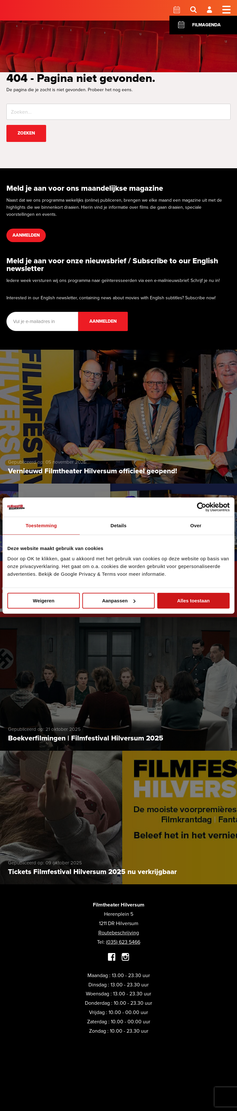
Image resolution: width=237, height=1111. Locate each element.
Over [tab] (195, 525)
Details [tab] (118, 525)
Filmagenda (206, 25)
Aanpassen (118, 600)
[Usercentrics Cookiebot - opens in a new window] (202, 507)
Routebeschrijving (118, 932)
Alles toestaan (193, 600)
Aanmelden (26, 235)
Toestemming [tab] (41, 525)
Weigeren (43, 600)
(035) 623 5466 (123, 942)
